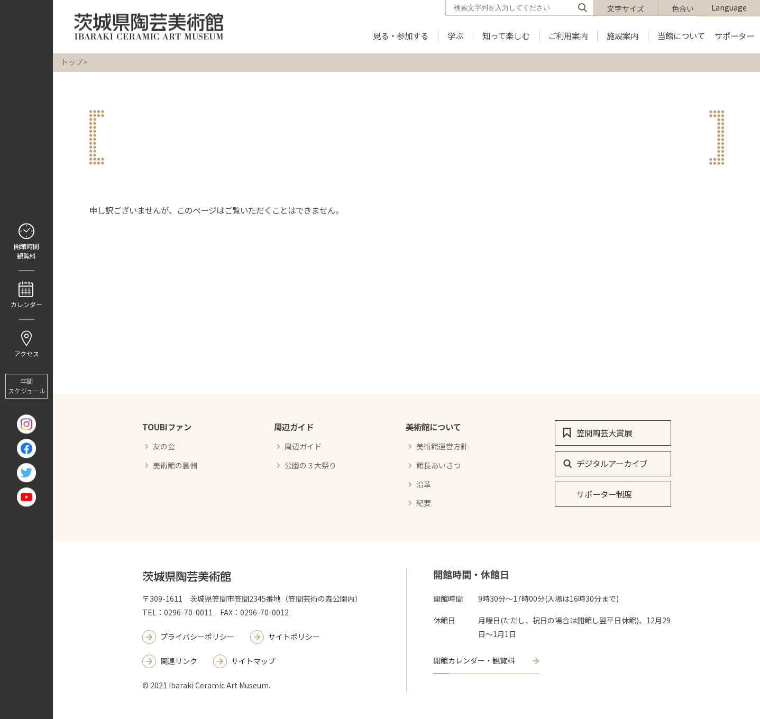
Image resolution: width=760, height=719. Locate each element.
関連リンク (178, 661)
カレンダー (26, 304)
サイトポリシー (294, 636)
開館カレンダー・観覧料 (474, 660)
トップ (72, 62)
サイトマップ (253, 661)
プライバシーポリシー (197, 636)
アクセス (26, 353)
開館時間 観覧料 (26, 251)
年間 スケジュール (26, 386)
